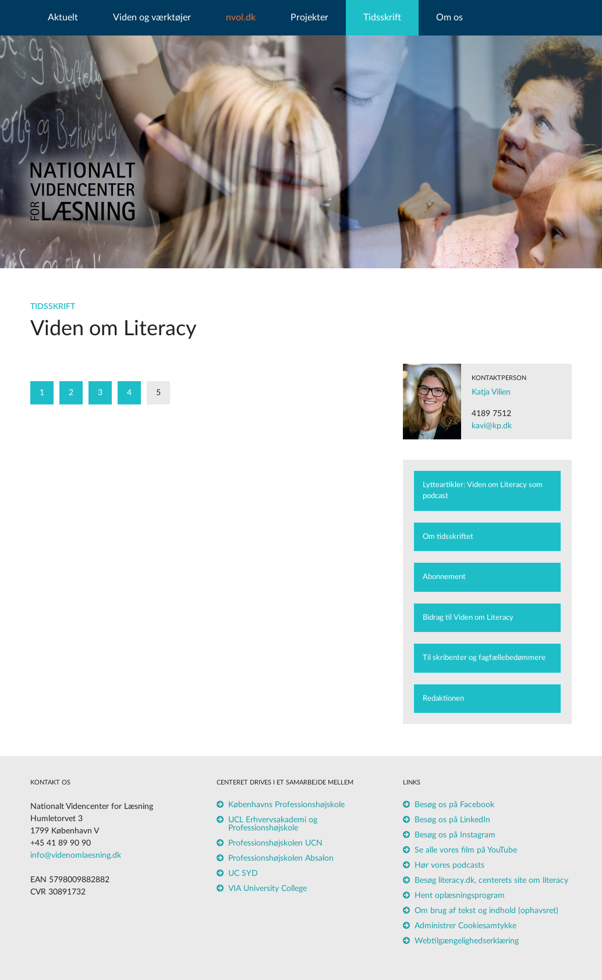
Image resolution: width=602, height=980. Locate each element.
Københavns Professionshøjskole (286, 805)
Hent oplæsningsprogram (460, 896)
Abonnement (444, 577)
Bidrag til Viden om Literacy (468, 618)
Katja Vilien (491, 392)
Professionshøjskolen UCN (275, 843)
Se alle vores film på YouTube (466, 850)
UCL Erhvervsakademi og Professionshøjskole (272, 824)
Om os (449, 17)
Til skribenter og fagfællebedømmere (484, 658)
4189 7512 (491, 414)
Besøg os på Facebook (454, 805)
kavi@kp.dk (492, 426)
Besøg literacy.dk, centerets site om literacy (491, 880)
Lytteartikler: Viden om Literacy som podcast (483, 490)
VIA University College (267, 889)
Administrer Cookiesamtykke (465, 926)
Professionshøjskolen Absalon (281, 858)
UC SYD (243, 873)
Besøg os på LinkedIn (452, 820)
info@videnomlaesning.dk (75, 855)
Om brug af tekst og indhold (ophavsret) (486, 911)
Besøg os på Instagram (455, 835)
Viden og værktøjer (152, 17)
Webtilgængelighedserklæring (467, 941)
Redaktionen (443, 698)
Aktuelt (63, 17)
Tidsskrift (382, 17)
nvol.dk (241, 17)
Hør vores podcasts (449, 865)
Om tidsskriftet (448, 537)
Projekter (309, 17)
